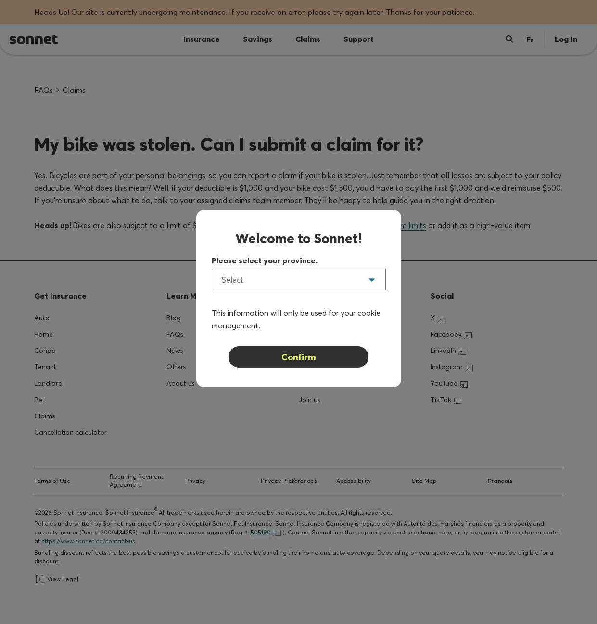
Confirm (298, 357)
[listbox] (299, 279)
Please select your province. (265, 260)
